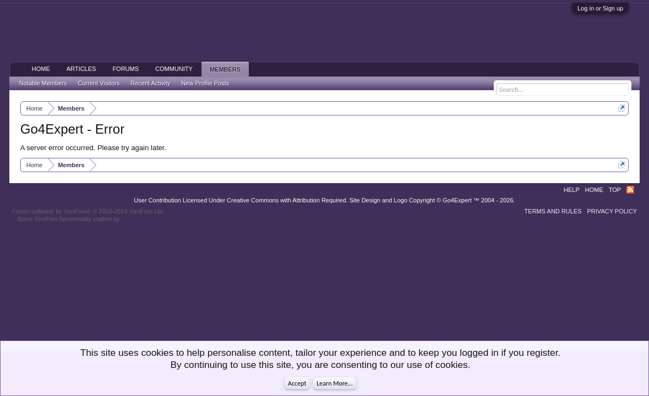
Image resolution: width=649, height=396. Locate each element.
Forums (125, 68)
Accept (297, 383)
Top (615, 189)
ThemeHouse (139, 219)
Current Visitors (99, 83)
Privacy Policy (612, 211)
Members (225, 69)
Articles (81, 68)
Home (41, 68)
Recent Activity (150, 83)
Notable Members (43, 83)
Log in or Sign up (600, 8)
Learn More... (335, 383)
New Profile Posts (205, 83)
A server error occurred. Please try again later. (93, 148)
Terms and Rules (553, 211)
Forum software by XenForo (88, 211)
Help (572, 189)
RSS (630, 190)
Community (174, 68)
